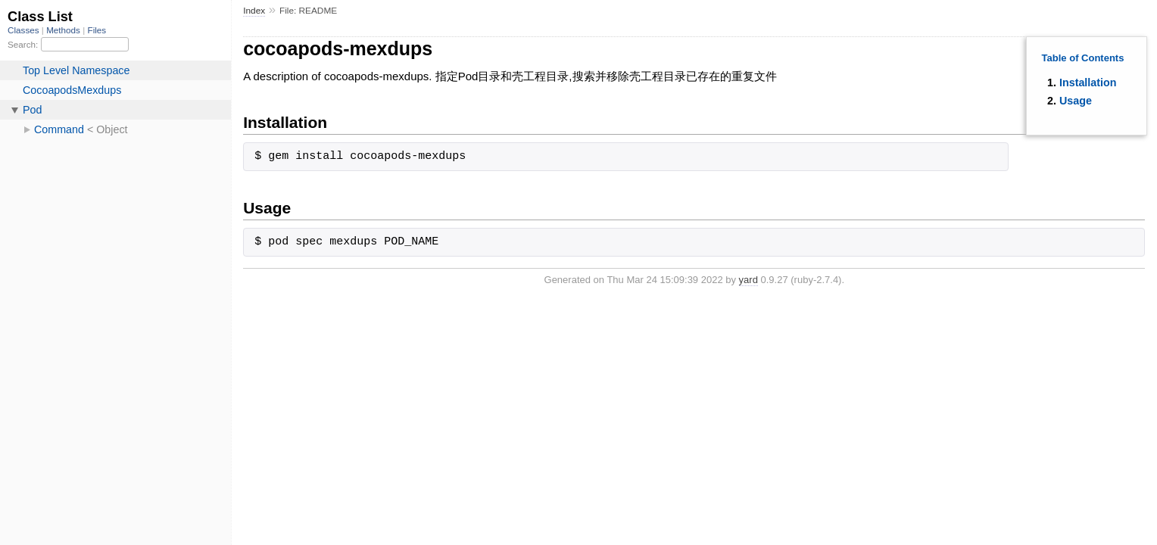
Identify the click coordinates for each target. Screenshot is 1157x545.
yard (748, 279)
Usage (1075, 101)
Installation (1087, 82)
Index (254, 10)
